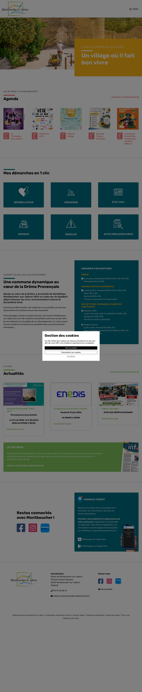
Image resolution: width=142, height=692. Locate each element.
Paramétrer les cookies (71, 352)
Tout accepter (71, 348)
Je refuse (71, 356)
